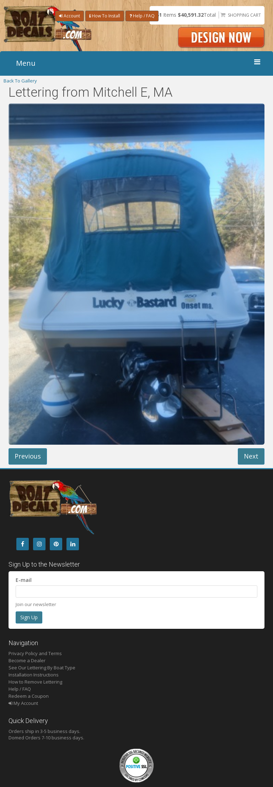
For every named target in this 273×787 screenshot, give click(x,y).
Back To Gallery (20, 80)
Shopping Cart (244, 15)
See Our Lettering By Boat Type (42, 667)
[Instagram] (39, 544)
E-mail (24, 580)
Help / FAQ (142, 16)
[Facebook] (22, 544)
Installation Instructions (34, 674)
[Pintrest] (56, 544)
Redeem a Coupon (29, 696)
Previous (28, 456)
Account (69, 16)
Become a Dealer (27, 660)
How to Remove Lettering (35, 682)
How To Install (104, 16)
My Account (23, 703)
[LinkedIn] (72, 544)
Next (251, 456)
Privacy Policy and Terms (35, 653)
